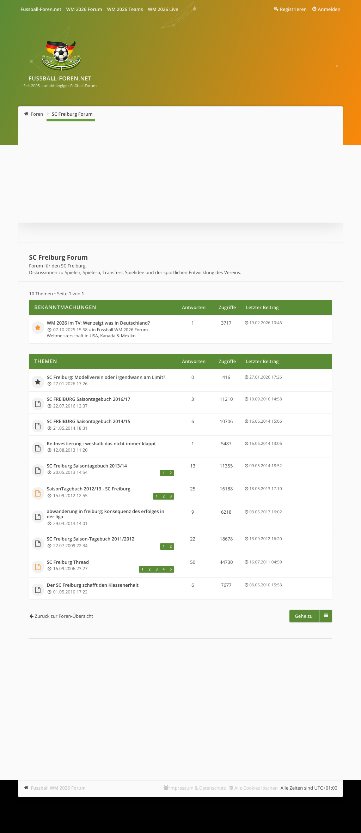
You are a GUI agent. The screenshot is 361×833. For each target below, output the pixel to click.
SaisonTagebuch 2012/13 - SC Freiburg (88, 489)
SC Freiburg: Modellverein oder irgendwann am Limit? (106, 377)
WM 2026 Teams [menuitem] (125, 9)
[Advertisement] (180, 698)
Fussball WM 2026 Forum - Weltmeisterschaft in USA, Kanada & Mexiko (99, 333)
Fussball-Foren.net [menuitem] (40, 9)
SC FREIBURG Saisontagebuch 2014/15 (88, 421)
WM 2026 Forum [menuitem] (84, 9)
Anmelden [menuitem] (329, 9)
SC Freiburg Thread (68, 562)
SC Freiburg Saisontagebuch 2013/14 (87, 466)
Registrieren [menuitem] (293, 9)
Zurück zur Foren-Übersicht (64, 616)
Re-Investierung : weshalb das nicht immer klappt (101, 444)
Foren (37, 114)
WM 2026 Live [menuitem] (163, 9)
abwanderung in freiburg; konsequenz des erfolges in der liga (105, 514)
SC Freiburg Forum (72, 114)
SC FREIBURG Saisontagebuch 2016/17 (88, 399)
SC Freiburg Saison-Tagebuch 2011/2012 (91, 539)
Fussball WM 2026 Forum (58, 788)
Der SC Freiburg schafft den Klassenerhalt (93, 585)
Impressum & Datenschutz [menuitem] (197, 788)
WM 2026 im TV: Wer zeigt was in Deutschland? (98, 323)
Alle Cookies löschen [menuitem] (256, 788)
